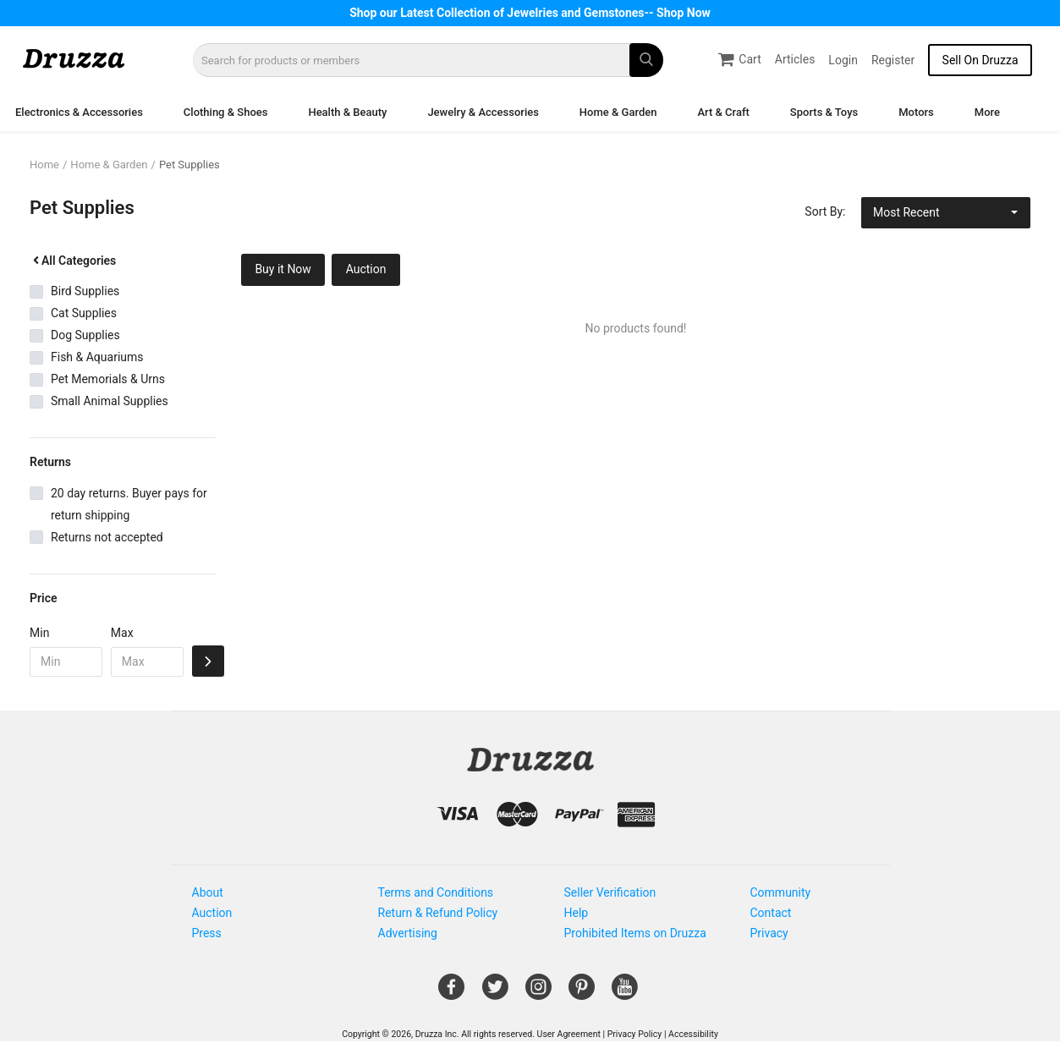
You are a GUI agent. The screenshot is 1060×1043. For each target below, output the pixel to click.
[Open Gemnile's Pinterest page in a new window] (581, 993)
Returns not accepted (107, 537)
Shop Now (683, 12)
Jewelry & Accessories (482, 112)
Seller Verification (610, 892)
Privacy (769, 933)
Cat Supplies (84, 313)
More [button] (987, 112)
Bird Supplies (85, 291)
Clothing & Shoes (226, 112)
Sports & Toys (824, 112)
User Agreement (569, 1034)
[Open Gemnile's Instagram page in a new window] (538, 993)
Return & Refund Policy (438, 912)
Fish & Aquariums (97, 357)
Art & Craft (723, 112)
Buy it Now (283, 269)
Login (843, 60)
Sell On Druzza (980, 60)
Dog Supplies (85, 335)
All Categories (73, 260)
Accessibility (693, 1034)
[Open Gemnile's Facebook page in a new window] (451, 993)
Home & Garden (618, 112)
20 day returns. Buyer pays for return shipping (129, 504)
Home (44, 164)
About (207, 892)
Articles (795, 59)
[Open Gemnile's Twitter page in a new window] (495, 993)
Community (780, 892)
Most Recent (906, 212)
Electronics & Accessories (79, 112)
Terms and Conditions (436, 892)
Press (207, 933)
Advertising (407, 933)
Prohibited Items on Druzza (635, 933)
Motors (916, 112)
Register (892, 60)
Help (576, 912)
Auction (366, 269)
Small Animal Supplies (109, 401)
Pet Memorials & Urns (108, 379)
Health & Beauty (347, 112)
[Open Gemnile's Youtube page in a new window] (625, 993)
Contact (771, 912)
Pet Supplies (189, 164)
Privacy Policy (634, 1034)
